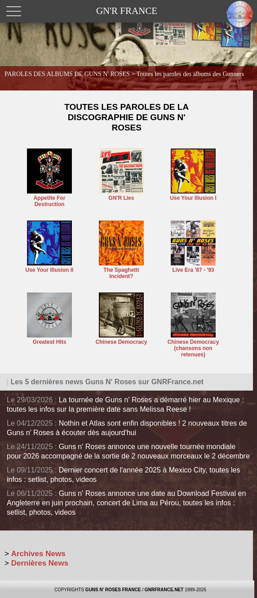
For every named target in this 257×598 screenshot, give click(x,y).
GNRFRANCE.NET (164, 589)
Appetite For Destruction (49, 198)
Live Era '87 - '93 (193, 267)
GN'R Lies (121, 195)
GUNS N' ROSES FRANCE (113, 589)
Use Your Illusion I (193, 195)
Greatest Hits (49, 339)
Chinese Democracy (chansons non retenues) (193, 345)
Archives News (38, 553)
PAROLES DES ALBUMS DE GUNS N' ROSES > (124, 74)
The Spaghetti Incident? (121, 270)
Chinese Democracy (121, 339)
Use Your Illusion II (50, 267)
